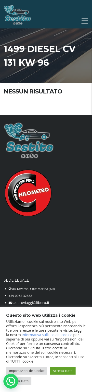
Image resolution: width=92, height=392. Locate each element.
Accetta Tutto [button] (62, 370)
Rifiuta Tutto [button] (19, 381)
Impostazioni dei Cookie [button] (26, 370)
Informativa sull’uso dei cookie (47, 334)
